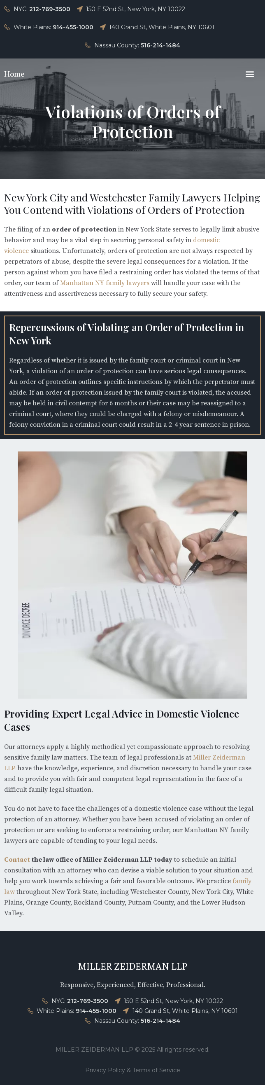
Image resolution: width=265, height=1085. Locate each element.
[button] (250, 73)
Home (14, 73)
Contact (17, 860)
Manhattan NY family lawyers (104, 283)
